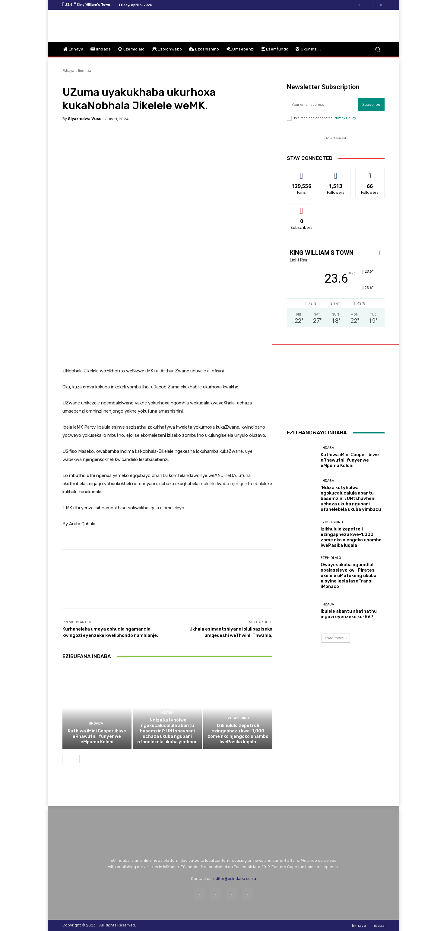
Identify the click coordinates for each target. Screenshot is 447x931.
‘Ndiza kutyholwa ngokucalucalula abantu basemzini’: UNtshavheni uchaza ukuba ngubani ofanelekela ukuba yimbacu (167, 730)
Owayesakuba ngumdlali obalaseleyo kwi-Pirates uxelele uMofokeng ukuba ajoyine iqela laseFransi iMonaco (348, 575)
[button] (377, 49)
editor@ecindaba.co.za (234, 878)
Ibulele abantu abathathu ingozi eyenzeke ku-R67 (349, 613)
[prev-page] (66, 759)
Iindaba (84, 70)
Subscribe (371, 104)
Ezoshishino (237, 718)
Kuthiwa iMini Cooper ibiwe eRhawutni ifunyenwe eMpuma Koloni (97, 736)
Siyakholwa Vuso (84, 119)
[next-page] (76, 759)
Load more (336, 638)
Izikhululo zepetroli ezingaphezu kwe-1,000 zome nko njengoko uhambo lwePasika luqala (238, 733)
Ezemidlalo (331, 558)
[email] (322, 104)
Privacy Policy (345, 118)
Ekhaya (68, 70)
